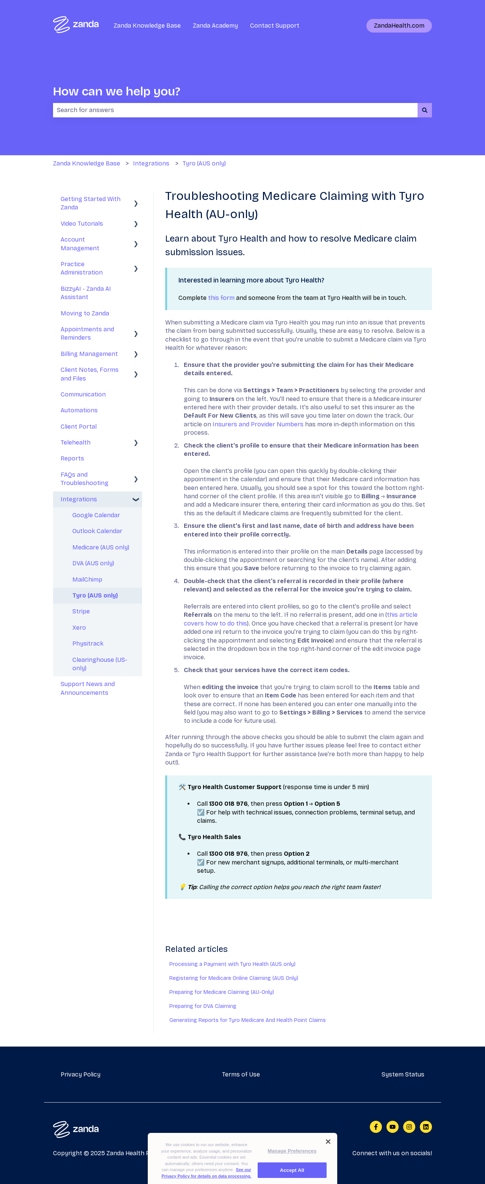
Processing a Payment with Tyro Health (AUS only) (232, 964)
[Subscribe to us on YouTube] (392, 1127)
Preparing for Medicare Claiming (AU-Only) (221, 992)
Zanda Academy (215, 25)
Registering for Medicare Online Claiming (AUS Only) (233, 978)
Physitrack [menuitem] (87, 643)
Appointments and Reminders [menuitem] (87, 333)
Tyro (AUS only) (204, 163)
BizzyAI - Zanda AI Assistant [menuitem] (86, 293)
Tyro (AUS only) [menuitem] (95, 595)
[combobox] (235, 110)
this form (221, 297)
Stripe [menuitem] (81, 611)
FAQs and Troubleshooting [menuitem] (84, 479)
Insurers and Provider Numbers (258, 424)
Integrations (151, 163)
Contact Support (274, 25)
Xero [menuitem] (79, 627)
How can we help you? (116, 91)
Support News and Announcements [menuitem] (88, 688)
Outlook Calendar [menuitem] (97, 531)
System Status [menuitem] (403, 1074)
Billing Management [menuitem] (89, 353)
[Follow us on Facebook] (376, 1127)
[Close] (328, 1148)
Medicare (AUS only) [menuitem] (100, 547)
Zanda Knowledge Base (147, 25)
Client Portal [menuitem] (79, 426)
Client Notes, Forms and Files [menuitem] (90, 374)
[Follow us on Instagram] (409, 1127)
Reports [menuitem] (72, 458)
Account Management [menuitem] (80, 243)
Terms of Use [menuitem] (241, 1074)
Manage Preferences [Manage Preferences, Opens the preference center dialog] (292, 1157)
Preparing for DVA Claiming (202, 1006)
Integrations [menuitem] (79, 499)
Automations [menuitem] (79, 410)
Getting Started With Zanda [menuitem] (90, 203)
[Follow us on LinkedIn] (426, 1127)
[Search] (425, 110)
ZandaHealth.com (399, 25)
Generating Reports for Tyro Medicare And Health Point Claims (247, 1020)
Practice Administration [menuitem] (82, 268)
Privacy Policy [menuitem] (80, 1074)
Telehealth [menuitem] (76, 442)
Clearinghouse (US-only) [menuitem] (99, 664)
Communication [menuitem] (83, 394)
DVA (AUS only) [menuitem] (93, 563)
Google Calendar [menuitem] (96, 515)
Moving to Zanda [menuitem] (85, 313)
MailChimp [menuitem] (87, 579)
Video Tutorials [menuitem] (82, 223)
